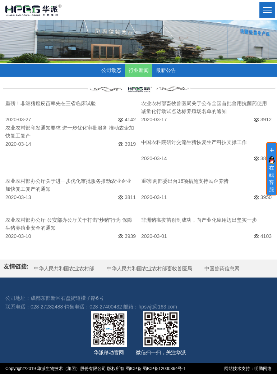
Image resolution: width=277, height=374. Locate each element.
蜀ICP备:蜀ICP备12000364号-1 (156, 368)
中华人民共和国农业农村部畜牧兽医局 (149, 268)
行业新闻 (139, 70)
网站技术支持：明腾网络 (248, 368)
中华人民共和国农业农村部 (64, 268)
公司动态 (111, 70)
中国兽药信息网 (222, 268)
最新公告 (166, 70)
